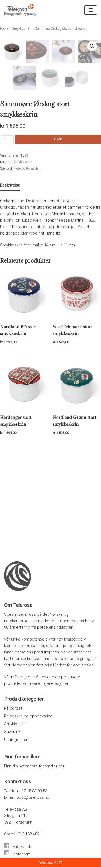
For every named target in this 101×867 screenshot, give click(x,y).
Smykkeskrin (21, 28)
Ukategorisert (16, 739)
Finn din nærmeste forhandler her (34, 766)
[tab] (10, 286)
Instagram (22, 854)
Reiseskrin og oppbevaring (28, 716)
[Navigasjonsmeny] (90, 10)
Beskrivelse (10, 286)
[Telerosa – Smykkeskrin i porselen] (20, 10)
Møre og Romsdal (26, 269)
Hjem (4, 28)
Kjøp (58, 240)
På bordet (13, 708)
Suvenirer (12, 731)
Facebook (22, 846)
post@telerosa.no (32, 797)
